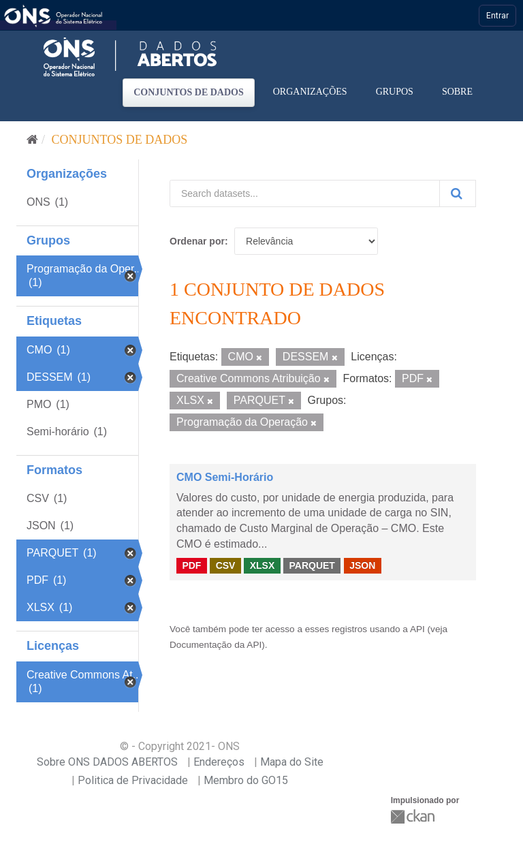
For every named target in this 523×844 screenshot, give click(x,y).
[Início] (32, 139)
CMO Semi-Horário (224, 477)
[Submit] (457, 193)
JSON (362, 565)
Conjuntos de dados (188, 92)
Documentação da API (216, 645)
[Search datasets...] (305, 193)
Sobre (457, 92)
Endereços (218, 761)
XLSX (262, 565)
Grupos (394, 92)
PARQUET (311, 565)
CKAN (414, 816)
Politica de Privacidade (133, 780)
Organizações (310, 92)
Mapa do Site (291, 761)
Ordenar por (197, 241)
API (417, 629)
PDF (191, 565)
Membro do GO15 (246, 780)
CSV (226, 565)
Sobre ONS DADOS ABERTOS (107, 761)
